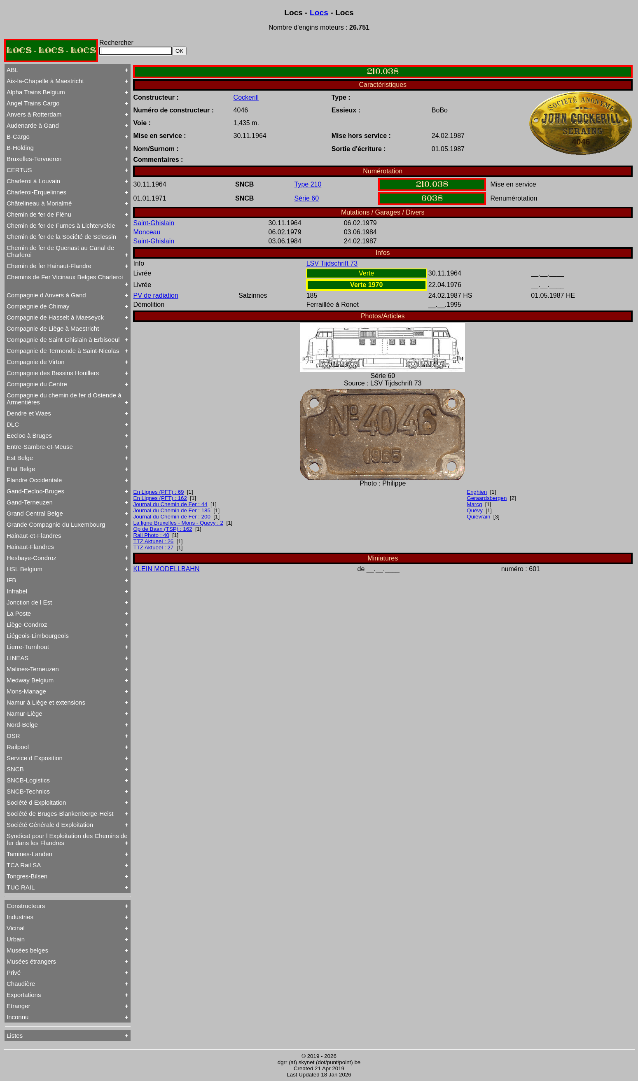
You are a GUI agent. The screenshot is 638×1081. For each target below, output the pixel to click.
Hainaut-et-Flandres (34, 535)
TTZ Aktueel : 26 (153, 541)
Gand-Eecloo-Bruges (35, 491)
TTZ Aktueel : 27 (153, 547)
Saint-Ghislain (154, 222)
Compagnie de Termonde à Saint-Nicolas (63, 350)
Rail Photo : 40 (151, 535)
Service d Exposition (35, 757)
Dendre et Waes (29, 413)
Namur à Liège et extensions (46, 702)
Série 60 (306, 198)
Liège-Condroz (27, 624)
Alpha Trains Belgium (36, 92)
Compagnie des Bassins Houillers (53, 372)
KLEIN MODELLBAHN (166, 568)
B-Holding (20, 147)
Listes (15, 1035)
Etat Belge (21, 468)
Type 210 (308, 184)
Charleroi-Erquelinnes (36, 192)
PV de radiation (155, 295)
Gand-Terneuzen (30, 502)
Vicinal (16, 928)
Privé (14, 972)
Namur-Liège (24, 713)
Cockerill (246, 97)
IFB (11, 580)
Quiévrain (478, 517)
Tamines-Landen (29, 853)
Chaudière (21, 983)
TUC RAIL (21, 887)
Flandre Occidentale (34, 479)
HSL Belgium (24, 568)
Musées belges (27, 950)
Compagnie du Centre (37, 384)
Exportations (24, 994)
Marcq (474, 504)
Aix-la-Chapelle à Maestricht (45, 80)
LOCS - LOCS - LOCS (51, 50)
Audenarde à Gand (33, 125)
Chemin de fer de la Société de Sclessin (61, 236)
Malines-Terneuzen (33, 668)
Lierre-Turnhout (28, 646)
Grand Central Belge (35, 513)
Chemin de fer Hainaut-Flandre (49, 265)
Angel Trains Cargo (33, 103)
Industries (20, 916)
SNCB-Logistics (28, 780)
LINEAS (17, 657)
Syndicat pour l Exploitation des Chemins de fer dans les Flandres (67, 839)
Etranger (18, 1005)
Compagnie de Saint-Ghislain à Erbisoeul (63, 339)
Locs (319, 12)
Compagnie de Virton (36, 361)
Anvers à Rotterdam (34, 114)
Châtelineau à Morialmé (39, 203)
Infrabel (17, 591)
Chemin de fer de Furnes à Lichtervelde (61, 225)
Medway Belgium (30, 680)
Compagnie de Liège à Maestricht (53, 328)
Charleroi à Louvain (33, 180)
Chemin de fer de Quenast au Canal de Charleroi (60, 251)
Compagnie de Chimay (38, 306)
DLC (13, 424)
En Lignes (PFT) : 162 (160, 498)
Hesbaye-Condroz (31, 557)
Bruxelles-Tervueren (34, 158)
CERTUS (19, 169)
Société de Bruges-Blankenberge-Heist (60, 813)
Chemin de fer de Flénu (39, 214)
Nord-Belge (22, 724)
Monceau (147, 232)
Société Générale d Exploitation (50, 824)
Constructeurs (26, 905)
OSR (13, 735)
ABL (12, 69)
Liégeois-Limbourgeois (38, 635)
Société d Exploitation (36, 802)
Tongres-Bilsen (27, 876)
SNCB (15, 769)
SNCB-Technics (28, 791)
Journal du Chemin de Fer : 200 (171, 517)
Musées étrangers (31, 961)
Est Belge (20, 457)
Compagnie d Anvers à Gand (46, 295)
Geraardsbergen (487, 498)
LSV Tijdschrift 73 (332, 263)
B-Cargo (18, 136)
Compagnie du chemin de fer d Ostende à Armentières (64, 399)
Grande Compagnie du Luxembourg (56, 524)
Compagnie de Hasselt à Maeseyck (55, 317)
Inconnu (17, 1016)
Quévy (475, 510)
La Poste (19, 613)
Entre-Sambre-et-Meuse (40, 446)
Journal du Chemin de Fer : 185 (171, 510)
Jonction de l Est (29, 602)
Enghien (477, 492)
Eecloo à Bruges (29, 435)
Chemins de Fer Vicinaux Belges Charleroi (65, 276)
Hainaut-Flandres (30, 546)
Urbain (16, 939)
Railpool (18, 746)
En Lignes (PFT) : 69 (158, 492)
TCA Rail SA (24, 865)
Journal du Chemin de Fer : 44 (170, 504)
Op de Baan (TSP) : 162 (162, 529)
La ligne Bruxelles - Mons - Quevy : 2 (178, 523)
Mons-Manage (26, 691)
